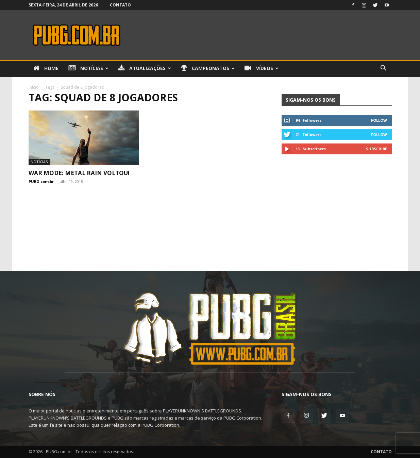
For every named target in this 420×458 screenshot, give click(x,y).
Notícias (88, 68)
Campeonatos (208, 68)
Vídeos (262, 68)
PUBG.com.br (41, 181)
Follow (379, 120)
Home (45, 68)
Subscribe (376, 148)
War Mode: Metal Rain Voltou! (79, 173)
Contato (120, 5)
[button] (383, 69)
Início (34, 87)
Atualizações (144, 68)
